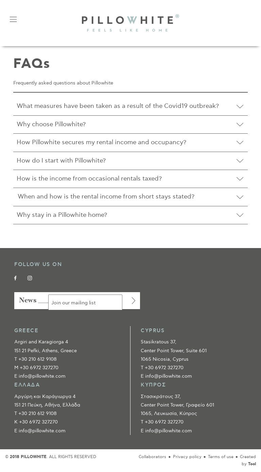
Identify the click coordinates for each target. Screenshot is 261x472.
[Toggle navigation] (13, 19)
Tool (252, 464)
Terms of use (220, 456)
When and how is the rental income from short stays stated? (105, 196)
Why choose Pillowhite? (51, 124)
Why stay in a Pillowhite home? (62, 215)
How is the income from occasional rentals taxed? (89, 178)
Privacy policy (187, 456)
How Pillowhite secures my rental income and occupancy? (101, 142)
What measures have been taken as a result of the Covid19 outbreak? (118, 106)
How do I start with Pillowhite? (61, 160)
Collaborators (152, 456)
